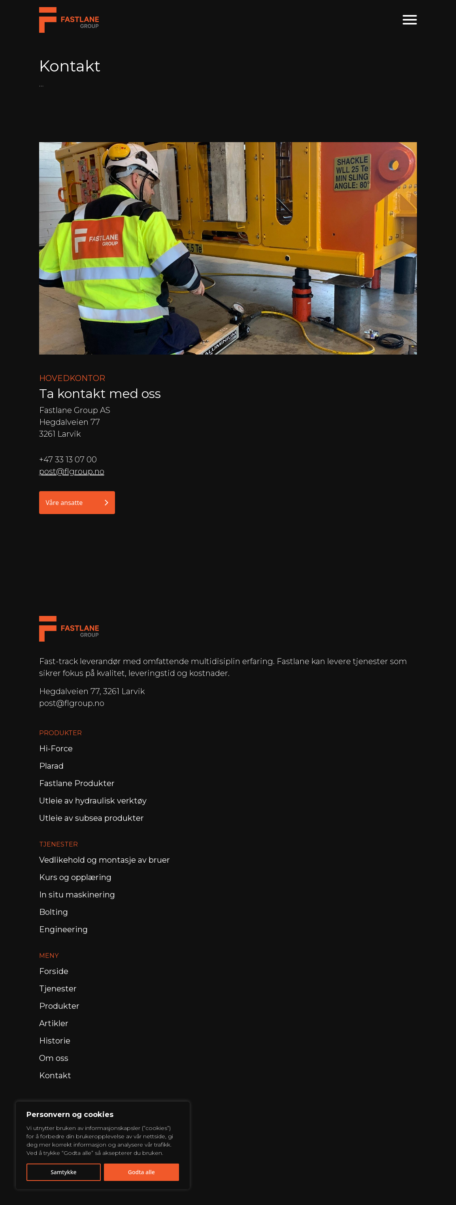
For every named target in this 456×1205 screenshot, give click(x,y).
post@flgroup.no (71, 471)
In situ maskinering (77, 894)
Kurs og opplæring (76, 877)
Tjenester (58, 988)
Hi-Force (56, 748)
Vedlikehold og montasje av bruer (104, 860)
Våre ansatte (77, 502)
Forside (53, 971)
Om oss (53, 1058)
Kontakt (55, 1075)
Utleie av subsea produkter (91, 818)
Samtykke (63, 1172)
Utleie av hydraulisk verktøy (93, 800)
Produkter (59, 1006)
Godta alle (141, 1172)
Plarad (51, 766)
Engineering (64, 929)
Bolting (54, 912)
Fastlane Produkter (77, 783)
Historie (54, 1040)
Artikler (53, 1023)
